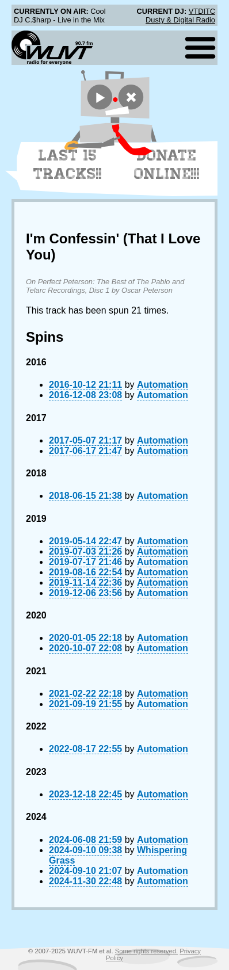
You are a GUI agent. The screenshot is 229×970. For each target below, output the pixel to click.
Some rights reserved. (146, 951)
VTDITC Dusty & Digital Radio (180, 15)
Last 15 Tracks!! (67, 164)
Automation (162, 384)
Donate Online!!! (167, 164)
